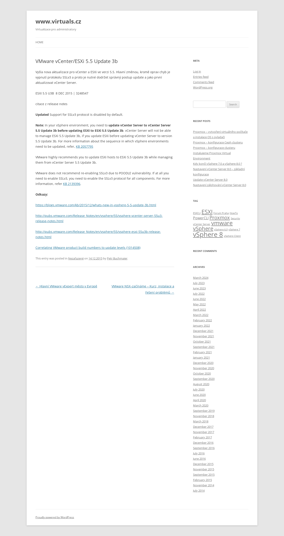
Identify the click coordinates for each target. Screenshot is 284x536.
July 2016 (199, 453)
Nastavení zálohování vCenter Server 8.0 (219, 185)
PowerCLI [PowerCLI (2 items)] (201, 218)
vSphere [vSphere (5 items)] (203, 228)
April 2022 (199, 310)
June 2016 (199, 459)
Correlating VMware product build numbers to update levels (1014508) (88, 247)
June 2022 (199, 299)
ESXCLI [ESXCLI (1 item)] (197, 213)
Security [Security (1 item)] (235, 218)
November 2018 (203, 416)
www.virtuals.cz (58, 21)
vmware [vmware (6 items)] (222, 223)
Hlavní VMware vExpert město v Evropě (66, 286)
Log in (197, 71)
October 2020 (202, 373)
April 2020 (199, 400)
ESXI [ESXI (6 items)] (207, 212)
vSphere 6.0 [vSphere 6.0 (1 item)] (221, 229)
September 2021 (204, 347)
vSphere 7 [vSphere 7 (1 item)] (234, 229)
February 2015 (202, 480)
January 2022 (201, 326)
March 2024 (200, 278)
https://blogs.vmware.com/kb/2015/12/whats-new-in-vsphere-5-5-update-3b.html (96, 205)
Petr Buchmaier (117, 258)
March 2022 (200, 315)
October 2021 (202, 342)
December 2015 (203, 464)
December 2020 (203, 363)
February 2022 (202, 320)
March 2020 (200, 405)
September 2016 (204, 448)
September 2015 (204, 475)
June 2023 (199, 288)
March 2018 (200, 421)
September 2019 (204, 411)
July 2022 (199, 294)
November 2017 (203, 432)
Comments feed (203, 82)
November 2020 (203, 368)
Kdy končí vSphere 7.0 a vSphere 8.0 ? (217, 164)
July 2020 (199, 389)
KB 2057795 (84, 146)
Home (39, 42)
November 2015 (203, 469)
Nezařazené (76, 258)
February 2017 (202, 437)
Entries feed (201, 77)
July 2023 (199, 283)
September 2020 (204, 379)
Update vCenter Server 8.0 (210, 180)
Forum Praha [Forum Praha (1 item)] (221, 213)
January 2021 (201, 357)
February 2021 (202, 352)
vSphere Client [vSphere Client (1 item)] (232, 236)
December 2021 (203, 331)
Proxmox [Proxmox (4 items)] (219, 217)
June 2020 (199, 395)
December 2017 (203, 427)
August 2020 (201, 384)
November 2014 (203, 485)
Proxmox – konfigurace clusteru (214, 148)
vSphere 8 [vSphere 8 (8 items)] (208, 234)
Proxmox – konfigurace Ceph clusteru (218, 142)
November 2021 (203, 336)
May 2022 (199, 304)
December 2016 (203, 443)
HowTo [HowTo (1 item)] (234, 213)
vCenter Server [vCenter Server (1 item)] (201, 224)
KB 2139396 (71, 184)
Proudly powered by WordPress (55, 517)
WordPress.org (203, 87)
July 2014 (199, 491)
